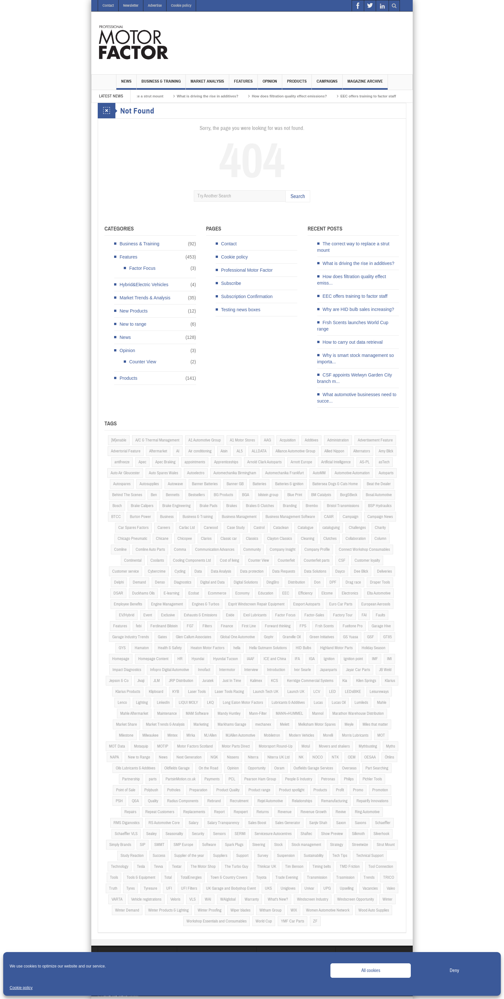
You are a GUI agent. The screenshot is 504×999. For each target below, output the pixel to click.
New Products (134, 310)
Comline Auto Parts (150, 549)
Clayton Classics (279, 538)
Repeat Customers (159, 811)
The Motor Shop (203, 866)
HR (180, 658)
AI (177, 451)
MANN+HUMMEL (289, 713)
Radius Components (182, 801)
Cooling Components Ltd (192, 560)
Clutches (330, 538)
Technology (119, 866)
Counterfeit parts (316, 560)
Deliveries (384, 571)
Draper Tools (380, 582)
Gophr (269, 637)
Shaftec (306, 833)
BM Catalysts (321, 494)
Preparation (198, 790)
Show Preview (332, 833)
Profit (340, 790)
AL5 (240, 451)
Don (317, 582)
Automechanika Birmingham (234, 473)
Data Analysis (221, 571)
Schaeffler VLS (126, 833)
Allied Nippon (334, 451)
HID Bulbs (303, 647)
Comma (180, 549)
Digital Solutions (246, 582)
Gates (162, 637)
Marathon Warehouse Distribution (358, 713)
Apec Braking (165, 462)
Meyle (349, 724)
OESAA (370, 757)
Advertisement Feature (375, 440)
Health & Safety (170, 647)
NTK (335, 757)
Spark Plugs (234, 844)
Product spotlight (291, 790)
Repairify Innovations (372, 801)
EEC (285, 593)
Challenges (357, 527)
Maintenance (167, 713)
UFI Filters (189, 888)
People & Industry (298, 779)
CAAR (329, 516)
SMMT (159, 844)
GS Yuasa (350, 637)
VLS (192, 899)
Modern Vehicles (301, 735)
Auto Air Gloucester (125, 473)
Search (298, 196)
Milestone (126, 735)
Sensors (219, 833)
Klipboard (156, 691)
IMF (375, 658)
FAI (364, 615)
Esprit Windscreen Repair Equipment (256, 604)
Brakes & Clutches (260, 505)
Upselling (347, 888)
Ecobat (193, 593)
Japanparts (328, 669)
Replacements (194, 811)
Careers (164, 527)
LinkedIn (163, 702)
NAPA (114, 757)
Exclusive (168, 615)
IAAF (251, 658)
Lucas (318, 702)
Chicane (162, 538)
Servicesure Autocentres (273, 833)
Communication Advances (214, 549)
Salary (193, 822)
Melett (284, 724)
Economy (242, 593)
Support (242, 855)
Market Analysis (207, 84)
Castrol (259, 527)
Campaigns (327, 84)
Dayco (340, 571)
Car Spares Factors (133, 527)
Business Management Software (290, 516)
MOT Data (117, 746)
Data (198, 571)
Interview (251, 669)
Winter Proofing (209, 910)
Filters (207, 626)
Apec (142, 462)
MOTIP (162, 746)
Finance (227, 626)
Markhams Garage (232, 724)
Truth (113, 888)
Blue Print (294, 494)
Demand (139, 582)
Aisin (224, 451)
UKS (268, 888)
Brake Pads (208, 505)
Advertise (155, 5)
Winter (387, 899)
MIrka (190, 735)
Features (243, 84)
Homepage (120, 658)
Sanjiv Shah (318, 822)
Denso (160, 582)
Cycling (180, 571)
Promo (358, 790)
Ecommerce (217, 593)
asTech (384, 462)
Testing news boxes (240, 309)
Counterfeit (286, 560)
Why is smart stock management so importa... (355, 358)
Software (209, 844)
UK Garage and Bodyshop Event (231, 888)
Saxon (341, 822)
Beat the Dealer (379, 483)
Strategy (336, 844)
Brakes (231, 505)
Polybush (151, 790)
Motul (306, 746)
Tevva (158, 866)
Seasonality (174, 833)
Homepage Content (153, 658)
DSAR (118, 593)
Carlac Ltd (187, 527)
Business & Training (161, 84)
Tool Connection (380, 866)
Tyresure (150, 888)
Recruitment (239, 801)
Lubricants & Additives (288, 702)
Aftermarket (158, 451)
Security (198, 833)
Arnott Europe (301, 462)
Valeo (391, 888)
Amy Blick (386, 451)
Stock (278, 844)
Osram (279, 768)
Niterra (253, 757)
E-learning (171, 593)
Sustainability (313, 855)
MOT (381, 735)
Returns (262, 811)
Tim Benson (294, 866)
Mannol (317, 713)
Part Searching (376, 768)
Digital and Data (212, 582)
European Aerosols (375, 604)
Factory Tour (343, 615)
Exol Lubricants (254, 615)
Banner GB (235, 483)
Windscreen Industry (312, 899)
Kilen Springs (366, 680)
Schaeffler (383, 822)
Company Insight (282, 549)
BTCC (116, 516)
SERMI (240, 833)
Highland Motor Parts (336, 647)
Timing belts (321, 866)
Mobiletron (272, 735)
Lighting (142, 702)
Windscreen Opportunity (355, 899)
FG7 (190, 626)
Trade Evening (286, 877)
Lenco (122, 702)
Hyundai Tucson (225, 658)
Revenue (285, 811)
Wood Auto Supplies (373, 910)
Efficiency (305, 593)
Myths (390, 746)
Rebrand (214, 801)
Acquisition (288, 440)
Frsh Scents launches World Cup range (352, 325)
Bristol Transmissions (343, 505)
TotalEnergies (191, 877)
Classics (252, 538)
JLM (156, 680)
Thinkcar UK (266, 866)
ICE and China (275, 658)
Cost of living (229, 560)
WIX (294, 910)
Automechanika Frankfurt (284, 473)
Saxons (360, 822)
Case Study (236, 527)
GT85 (387, 637)
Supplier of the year (189, 855)
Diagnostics (182, 582)
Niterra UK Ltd (278, 757)
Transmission (317, 877)
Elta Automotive (379, 593)
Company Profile (317, 549)
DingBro (272, 582)
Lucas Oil (339, 702)
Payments (212, 779)
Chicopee (184, 538)
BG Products (223, 494)
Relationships (302, 801)
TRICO (388, 877)
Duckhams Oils (143, 593)
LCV (316, 691)
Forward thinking (278, 626)
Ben (154, 494)
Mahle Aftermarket (134, 713)
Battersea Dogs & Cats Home (335, 483)
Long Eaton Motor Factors (243, 702)
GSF (370, 637)
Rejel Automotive (270, 801)
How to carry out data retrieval (353, 342)
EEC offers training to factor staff (382, 96)
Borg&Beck (348, 494)
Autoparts (386, 473)
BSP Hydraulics (380, 505)
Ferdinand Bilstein (164, 626)
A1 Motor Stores (242, 440)
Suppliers (220, 855)
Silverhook (381, 833)
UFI (169, 888)
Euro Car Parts (340, 604)
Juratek (207, 680)
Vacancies (370, 888)
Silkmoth (358, 833)
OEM (352, 757)
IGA (312, 658)
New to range (133, 324)
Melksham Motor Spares (317, 724)
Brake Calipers (142, 505)
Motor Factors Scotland (195, 746)
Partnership (131, 779)
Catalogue (305, 527)
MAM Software (197, 713)
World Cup (264, 921)
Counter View (142, 361)
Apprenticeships (226, 462)
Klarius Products (127, 691)
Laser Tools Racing (229, 691)
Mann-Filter (258, 713)
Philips (349, 779)
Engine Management (167, 604)
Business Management (239, 516)
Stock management (306, 844)
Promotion (380, 790)
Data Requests (283, 571)
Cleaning (307, 538)
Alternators (361, 451)
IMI (389, 658)
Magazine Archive (365, 84)
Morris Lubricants (355, 735)
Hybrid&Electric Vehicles (144, 284)
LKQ (210, 702)
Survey (262, 855)
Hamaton (142, 647)
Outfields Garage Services (313, 768)
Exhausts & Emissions (200, 615)
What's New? (278, 899)
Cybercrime (157, 571)
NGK (214, 757)
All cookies (370, 970)
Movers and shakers (334, 746)
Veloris (175, 899)
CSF (342, 560)
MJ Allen (210, 735)
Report (219, 811)
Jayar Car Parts (358, 669)
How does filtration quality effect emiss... (351, 280)
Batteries (259, 483)
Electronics (350, 593)
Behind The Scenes (127, 494)
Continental (132, 560)
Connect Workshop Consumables (364, 549)
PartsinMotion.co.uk (180, 779)
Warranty (252, 899)
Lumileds (361, 702)
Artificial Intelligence (336, 462)
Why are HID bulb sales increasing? (358, 309)
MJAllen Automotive (240, 735)
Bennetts (172, 494)
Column (380, 538)
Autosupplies (149, 483)
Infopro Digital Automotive (169, 669)
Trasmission (345, 877)
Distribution (296, 582)
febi (138, 626)
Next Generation (189, 757)
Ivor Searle (302, 669)
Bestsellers (196, 494)
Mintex (172, 735)
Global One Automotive (237, 637)
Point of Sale (125, 790)
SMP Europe (183, 844)
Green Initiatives (322, 637)
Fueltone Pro (353, 626)
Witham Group (270, 910)
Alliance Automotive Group (295, 451)
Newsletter (131, 5)
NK (301, 757)
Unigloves (288, 888)
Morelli (328, 735)
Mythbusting (368, 746)
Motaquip (141, 746)
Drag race (353, 582)
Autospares (121, 483)
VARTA (117, 899)
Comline (120, 549)
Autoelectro (195, 473)
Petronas (328, 779)
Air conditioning (200, 451)
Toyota (261, 877)
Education (265, 593)
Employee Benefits (128, 604)
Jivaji (140, 680)
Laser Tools (197, 691)
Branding (290, 505)
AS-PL (365, 462)
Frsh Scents (324, 626)
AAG (267, 440)
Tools (114, 877)
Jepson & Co (119, 680)
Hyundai (198, 658)
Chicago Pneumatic (132, 538)
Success (159, 855)
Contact (108, 5)
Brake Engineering (176, 505)
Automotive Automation (352, 473)
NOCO (317, 757)
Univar (309, 888)
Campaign (350, 516)
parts (153, 779)
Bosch (117, 505)
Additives (311, 440)
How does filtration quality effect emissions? (303, 96)
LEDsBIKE (353, 691)
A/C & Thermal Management (157, 440)
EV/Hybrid (126, 615)
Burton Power (140, 516)
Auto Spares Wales (163, 473)
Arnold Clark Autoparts (264, 462)
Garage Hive (381, 626)
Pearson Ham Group (260, 779)
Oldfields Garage (177, 768)
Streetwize (360, 844)
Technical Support (369, 855)
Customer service (125, 571)
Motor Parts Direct (236, 746)
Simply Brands (120, 844)
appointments (194, 462)
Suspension (286, 855)
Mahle (381, 702)
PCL (232, 779)
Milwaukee (150, 735)
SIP (142, 844)
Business (167, 516)
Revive (341, 811)
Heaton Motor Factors (207, 647)
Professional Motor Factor (247, 270)
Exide (230, 615)
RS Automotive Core (164, 822)
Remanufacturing (334, 801)
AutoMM (319, 473)
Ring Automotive (367, 811)
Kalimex (256, 680)
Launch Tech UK (265, 691)
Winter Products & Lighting (168, 910)
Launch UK (295, 691)
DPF (333, 582)
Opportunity (257, 768)
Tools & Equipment (141, 877)
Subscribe (231, 283)
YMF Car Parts (292, 921)
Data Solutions (315, 571)
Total (168, 877)
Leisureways (379, 691)
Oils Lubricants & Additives (135, 768)
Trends (369, 877)
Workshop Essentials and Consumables (216, 921)
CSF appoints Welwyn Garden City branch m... (354, 378)
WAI (208, 899)
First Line (249, 626)
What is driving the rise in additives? (222, 96)
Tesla (141, 866)
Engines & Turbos (205, 604)
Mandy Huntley (229, 713)
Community (252, 549)
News (126, 84)
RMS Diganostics (126, 822)
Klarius (390, 680)
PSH (119, 801)
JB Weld (385, 669)
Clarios (206, 538)
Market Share (126, 724)
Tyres (130, 888)
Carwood (211, 527)
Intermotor (227, 669)
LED (332, 691)
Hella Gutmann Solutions (268, 647)
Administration (338, 440)
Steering (258, 844)
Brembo (312, 505)
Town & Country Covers (229, 877)
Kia (344, 680)
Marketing (201, 724)
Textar (177, 866)
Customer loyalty (367, 560)
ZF (315, 921)
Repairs (130, 811)
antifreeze (122, 462)
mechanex (263, 724)
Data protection (252, 571)
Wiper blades (240, 910)
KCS (274, 680)
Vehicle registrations (146, 899)
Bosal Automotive (379, 494)
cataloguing (331, 527)
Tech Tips (339, 855)
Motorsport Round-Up (275, 746)
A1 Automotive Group (204, 440)
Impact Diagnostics (127, 669)
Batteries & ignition (289, 483)
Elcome (327, 593)
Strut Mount (386, 844)
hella (236, 647)
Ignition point (353, 658)
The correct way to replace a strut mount (144, 96)
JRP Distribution (181, 680)
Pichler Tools (372, 779)
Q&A (135, 801)
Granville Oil (292, 637)
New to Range (139, 757)
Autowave (175, 483)
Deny (454, 970)
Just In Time (231, 680)
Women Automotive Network (327, 910)
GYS (122, 647)
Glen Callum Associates (193, 637)
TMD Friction (350, 866)
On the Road (208, 768)
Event (147, 615)
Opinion (270, 84)
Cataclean (281, 527)
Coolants (157, 560)
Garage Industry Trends (130, 637)
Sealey (151, 833)
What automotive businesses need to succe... (357, 398)
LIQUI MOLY (188, 702)
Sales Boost (257, 822)
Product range (259, 790)
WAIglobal (228, 899)
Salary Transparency (223, 822)
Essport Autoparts (306, 604)
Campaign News (380, 516)
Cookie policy (21, 987)
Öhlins (389, 757)
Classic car (229, 538)
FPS (303, 626)
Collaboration (356, 538)
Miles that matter (375, 724)
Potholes (173, 790)
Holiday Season (373, 647)
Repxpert (241, 811)
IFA (297, 658)
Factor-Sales (314, 615)
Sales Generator (287, 822)
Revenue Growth (314, 811)
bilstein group (268, 494)
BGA (245, 494)
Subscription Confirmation (247, 296)
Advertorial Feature (125, 451)
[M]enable (118, 440)
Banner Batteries (205, 483)
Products (296, 84)
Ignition (329, 658)
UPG (327, 888)
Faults (380, 615)
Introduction (276, 669)
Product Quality (227, 790)
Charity (380, 527)
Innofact (204, 669)
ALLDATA (259, 451)
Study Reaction (132, 855)
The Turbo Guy (236, 866)
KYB (175, 691)
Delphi (119, 582)
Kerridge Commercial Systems (310, 680)
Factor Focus (142, 268)
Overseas (349, 768)
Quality (153, 801)
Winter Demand (127, 910)
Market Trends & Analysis (145, 297)
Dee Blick (361, 571)
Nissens (233, 757)
